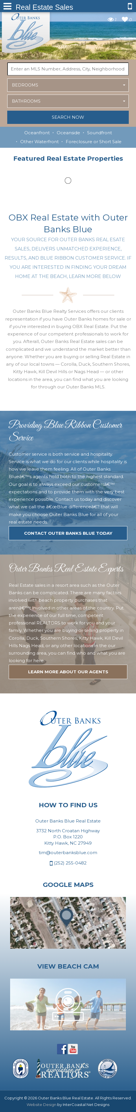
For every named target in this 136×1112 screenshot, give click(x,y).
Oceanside (68, 132)
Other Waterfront (39, 141)
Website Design (41, 1104)
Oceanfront (37, 132)
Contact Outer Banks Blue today (68, 533)
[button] (68, 85)
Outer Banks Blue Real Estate (26, 31)
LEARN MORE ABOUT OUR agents (68, 671)
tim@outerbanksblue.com (68, 852)
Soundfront (99, 132)
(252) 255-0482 (68, 863)
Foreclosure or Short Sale (94, 141)
